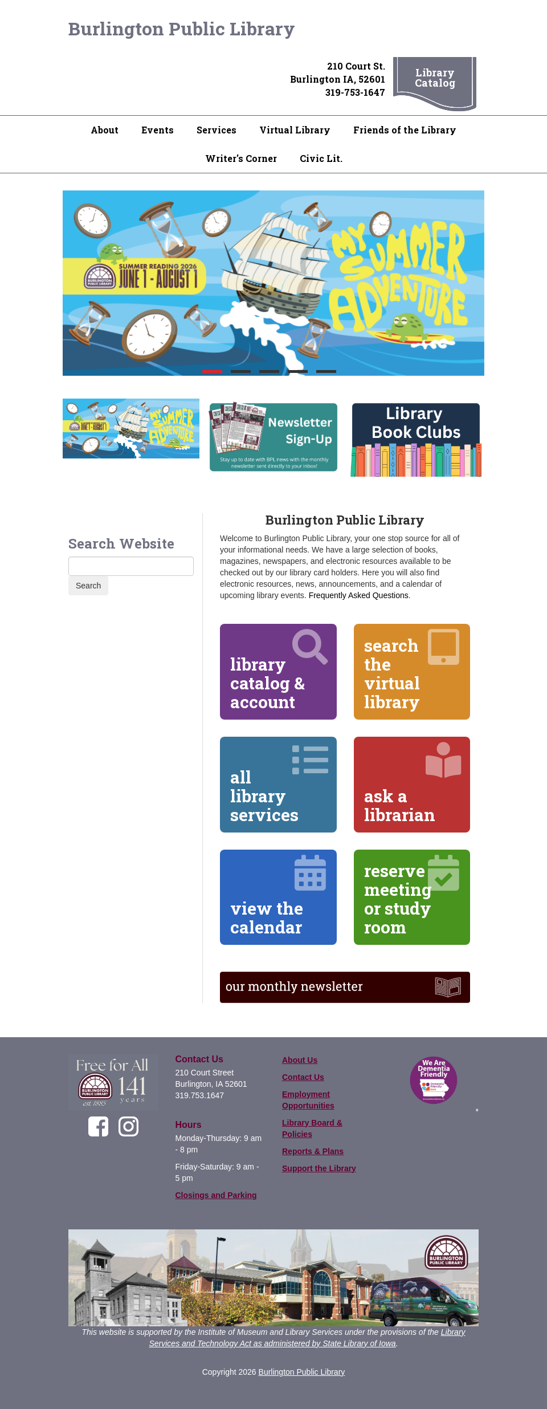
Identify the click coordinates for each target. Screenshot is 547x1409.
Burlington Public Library (181, 28)
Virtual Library (294, 130)
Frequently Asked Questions (359, 595)
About (105, 130)
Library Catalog (435, 78)
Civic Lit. (321, 158)
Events (157, 130)
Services (216, 130)
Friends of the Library (404, 130)
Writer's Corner (241, 158)
